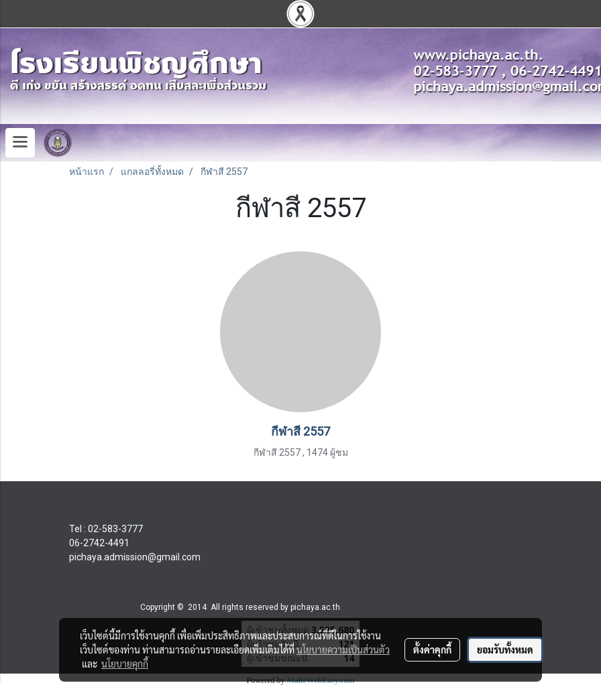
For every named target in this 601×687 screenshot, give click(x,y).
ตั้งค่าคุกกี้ (432, 649)
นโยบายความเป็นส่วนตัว (343, 649)
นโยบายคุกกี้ (124, 664)
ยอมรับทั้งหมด (505, 649)
